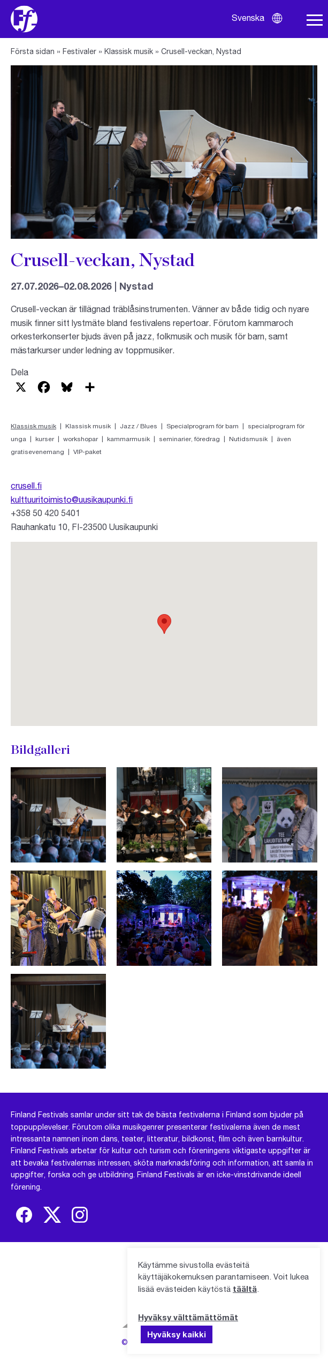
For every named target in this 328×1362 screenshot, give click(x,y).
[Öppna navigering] (315, 20)
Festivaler (79, 51)
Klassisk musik (128, 51)
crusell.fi (26, 485)
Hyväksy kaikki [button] (176, 1334)
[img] (24, 1215)
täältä (245, 1288)
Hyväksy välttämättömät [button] (188, 1317)
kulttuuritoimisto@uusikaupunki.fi (72, 499)
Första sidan (33, 51)
